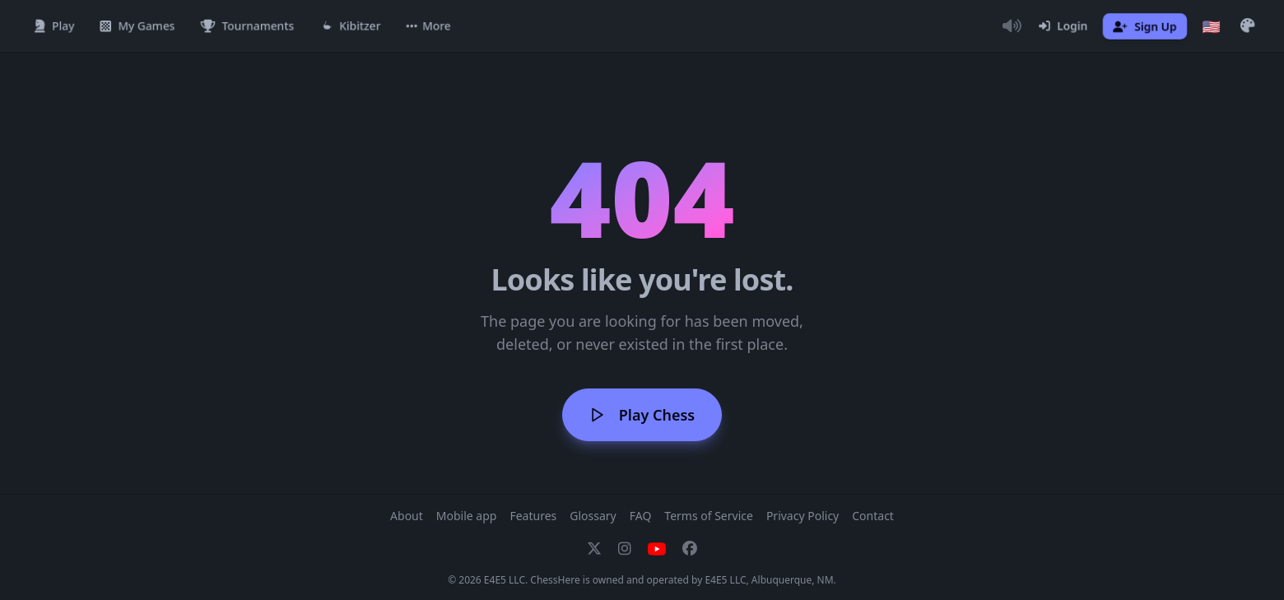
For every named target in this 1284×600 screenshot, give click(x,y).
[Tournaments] (247, 26)
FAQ (641, 515)
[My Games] (137, 26)
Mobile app (466, 515)
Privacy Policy (802, 515)
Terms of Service (708, 515)
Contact (873, 515)
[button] (428, 26)
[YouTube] (657, 549)
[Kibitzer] (350, 26)
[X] (594, 548)
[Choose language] (1211, 26)
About (406, 515)
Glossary (593, 515)
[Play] (54, 26)
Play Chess (642, 415)
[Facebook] (689, 548)
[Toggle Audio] (1011, 26)
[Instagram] (624, 548)
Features (532, 515)
